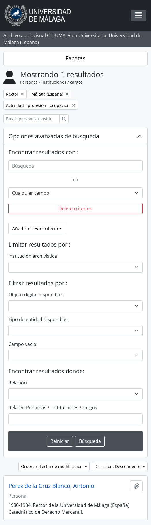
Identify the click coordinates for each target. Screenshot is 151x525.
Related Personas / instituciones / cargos (52, 407)
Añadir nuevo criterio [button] (35, 228)
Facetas (75, 58)
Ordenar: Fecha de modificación (52, 466)
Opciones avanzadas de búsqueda (53, 136)
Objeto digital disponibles (36, 294)
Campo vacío (22, 344)
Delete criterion (75, 208)
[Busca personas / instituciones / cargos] (31, 118)
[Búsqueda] (75, 165)
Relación (17, 383)
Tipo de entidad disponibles (38, 319)
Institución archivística (32, 256)
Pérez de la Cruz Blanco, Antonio (51, 485)
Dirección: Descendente (118, 466)
